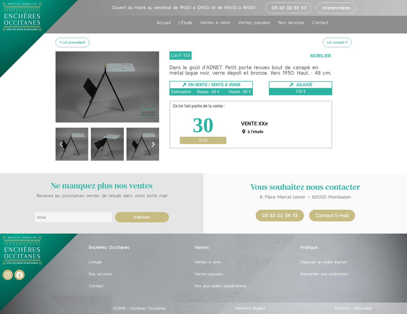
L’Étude (185, 22)
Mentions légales (250, 308)
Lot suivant (337, 42)
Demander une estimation (324, 273)
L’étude (95, 262)
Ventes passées (254, 22)
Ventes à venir (215, 22)
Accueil (164, 22)
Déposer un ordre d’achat (324, 262)
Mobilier (320, 55)
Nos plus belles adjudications (220, 285)
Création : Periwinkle (353, 308)
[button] (61, 144)
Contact (320, 22)
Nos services (291, 22)
